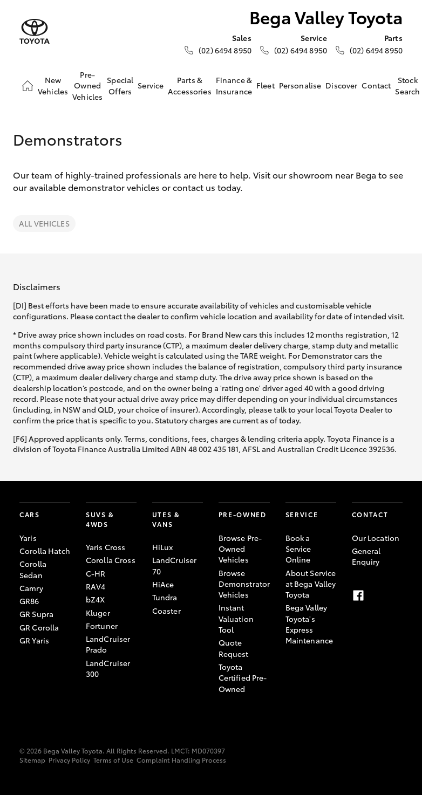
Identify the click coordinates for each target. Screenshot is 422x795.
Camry (31, 587)
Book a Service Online (298, 548)
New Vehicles (53, 85)
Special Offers (120, 85)
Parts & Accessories (190, 85)
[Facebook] (358, 595)
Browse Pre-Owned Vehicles (240, 548)
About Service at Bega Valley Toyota (310, 583)
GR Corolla (39, 627)
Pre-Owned (243, 514)
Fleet (265, 85)
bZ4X (95, 599)
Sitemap (32, 759)
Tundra (165, 597)
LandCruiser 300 (108, 668)
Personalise (300, 85)
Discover (341, 85)
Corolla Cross (110, 559)
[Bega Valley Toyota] (34, 31)
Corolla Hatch (44, 550)
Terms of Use (113, 759)
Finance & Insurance (234, 85)
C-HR (96, 573)
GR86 (29, 600)
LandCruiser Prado (108, 644)
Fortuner (102, 625)
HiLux (162, 547)
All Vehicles (44, 223)
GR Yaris (34, 640)
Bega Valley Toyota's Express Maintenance (309, 624)
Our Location (376, 537)
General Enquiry (366, 556)
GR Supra (36, 613)
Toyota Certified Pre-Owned (243, 677)
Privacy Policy (69, 759)
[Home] (27, 86)
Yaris (28, 537)
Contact (376, 85)
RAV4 (96, 586)
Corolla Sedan (32, 569)
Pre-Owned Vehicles (87, 85)
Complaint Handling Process (181, 759)
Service (151, 85)
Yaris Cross (106, 547)
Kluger (98, 612)
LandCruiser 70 (174, 565)
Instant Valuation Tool (236, 618)
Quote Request (234, 648)
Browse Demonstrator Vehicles (244, 583)
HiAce (163, 584)
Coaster (166, 610)
